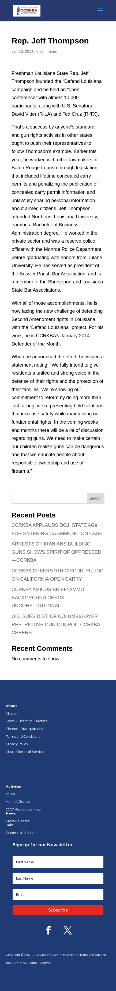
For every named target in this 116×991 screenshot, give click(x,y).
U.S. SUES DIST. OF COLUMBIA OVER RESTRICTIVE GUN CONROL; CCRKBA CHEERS (56, 624)
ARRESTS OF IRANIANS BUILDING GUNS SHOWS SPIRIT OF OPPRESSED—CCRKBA (56, 552)
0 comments (46, 51)
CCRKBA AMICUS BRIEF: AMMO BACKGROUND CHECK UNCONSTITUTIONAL (48, 597)
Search (96, 498)
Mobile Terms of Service (25, 752)
